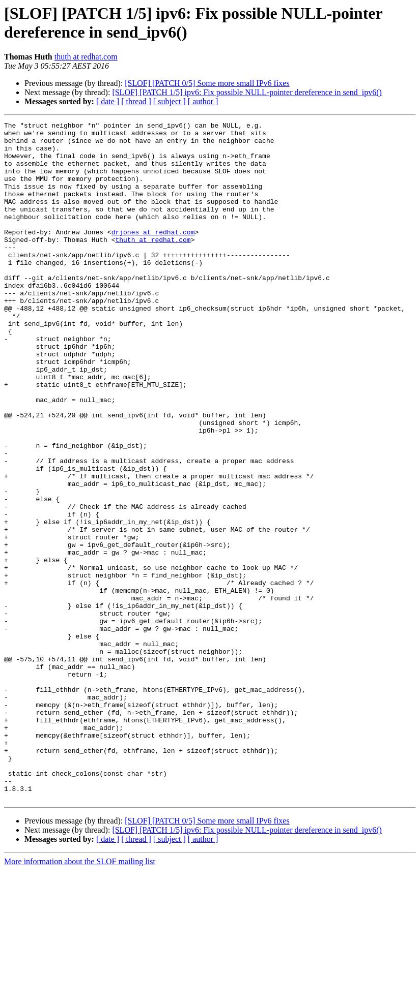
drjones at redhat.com (153, 254)
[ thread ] (136, 101)
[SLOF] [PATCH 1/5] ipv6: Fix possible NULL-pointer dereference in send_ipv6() (247, 92)
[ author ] (203, 101)
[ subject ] (169, 101)
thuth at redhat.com (86, 56)
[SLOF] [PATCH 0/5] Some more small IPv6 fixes (207, 83)
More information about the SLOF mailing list (79, 997)
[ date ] (107, 101)
